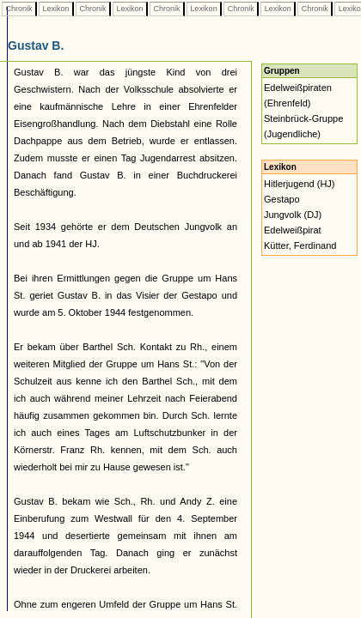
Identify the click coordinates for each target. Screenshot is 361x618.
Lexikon (55, 8)
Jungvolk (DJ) (292, 214)
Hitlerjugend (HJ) (299, 184)
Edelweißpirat (292, 230)
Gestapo (282, 199)
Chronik (18, 8)
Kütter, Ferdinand (300, 245)
